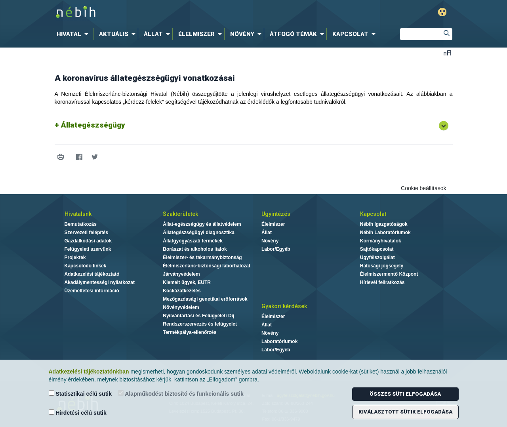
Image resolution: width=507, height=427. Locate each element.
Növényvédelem (181, 307)
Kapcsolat (373, 214)
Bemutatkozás (81, 224)
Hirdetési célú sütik (78, 412)
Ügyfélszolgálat (377, 257)
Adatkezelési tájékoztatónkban (89, 371)
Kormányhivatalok (380, 241)
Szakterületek (180, 214)
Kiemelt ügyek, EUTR (187, 282)
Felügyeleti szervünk (88, 249)
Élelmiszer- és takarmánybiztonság (202, 257)
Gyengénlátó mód (442, 12)
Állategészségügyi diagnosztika (198, 232)
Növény (269, 241)
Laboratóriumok (279, 341)
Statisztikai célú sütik (80, 393)
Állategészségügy (93, 125)
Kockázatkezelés (181, 291)
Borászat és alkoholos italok (195, 249)
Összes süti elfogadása (405, 394)
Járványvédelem (181, 274)
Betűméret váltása (447, 52)
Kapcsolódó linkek (86, 266)
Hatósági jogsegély (381, 266)
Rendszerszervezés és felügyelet (200, 324)
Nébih (169, 12)
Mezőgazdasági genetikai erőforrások (205, 299)
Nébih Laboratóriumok (385, 232)
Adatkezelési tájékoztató (92, 274)
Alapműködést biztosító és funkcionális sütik (181, 393)
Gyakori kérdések (284, 306)
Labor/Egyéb (275, 249)
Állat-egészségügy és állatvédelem (202, 224)
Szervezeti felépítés (87, 232)
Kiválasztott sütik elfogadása (405, 412)
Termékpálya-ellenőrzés (189, 332)
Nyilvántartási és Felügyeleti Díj (198, 315)
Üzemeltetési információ (92, 291)
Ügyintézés (275, 214)
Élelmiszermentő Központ (389, 274)
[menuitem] (74, 34)
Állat (266, 232)
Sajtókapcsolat (377, 249)
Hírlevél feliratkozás (382, 282)
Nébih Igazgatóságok (384, 224)
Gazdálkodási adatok (88, 241)
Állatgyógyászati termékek (193, 241)
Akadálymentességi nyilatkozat (100, 282)
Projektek (75, 257)
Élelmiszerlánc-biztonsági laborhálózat (206, 266)
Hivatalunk (78, 214)
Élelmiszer (273, 224)
